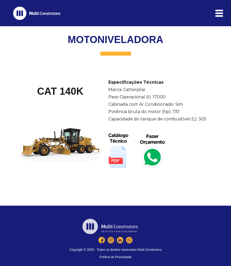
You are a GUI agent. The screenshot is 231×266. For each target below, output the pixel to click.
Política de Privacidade (115, 257)
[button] (219, 13)
